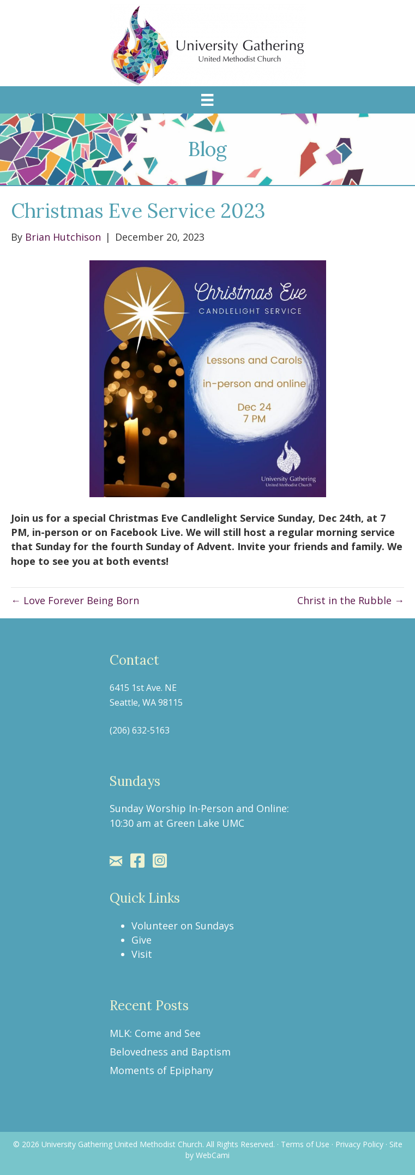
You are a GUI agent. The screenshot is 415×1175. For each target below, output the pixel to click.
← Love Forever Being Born (75, 600)
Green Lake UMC (205, 823)
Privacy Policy (359, 1144)
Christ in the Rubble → (350, 600)
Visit (141, 954)
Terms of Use (305, 1144)
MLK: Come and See (155, 1033)
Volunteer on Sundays (182, 925)
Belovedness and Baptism (170, 1051)
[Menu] (207, 100)
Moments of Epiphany (161, 1070)
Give (141, 939)
